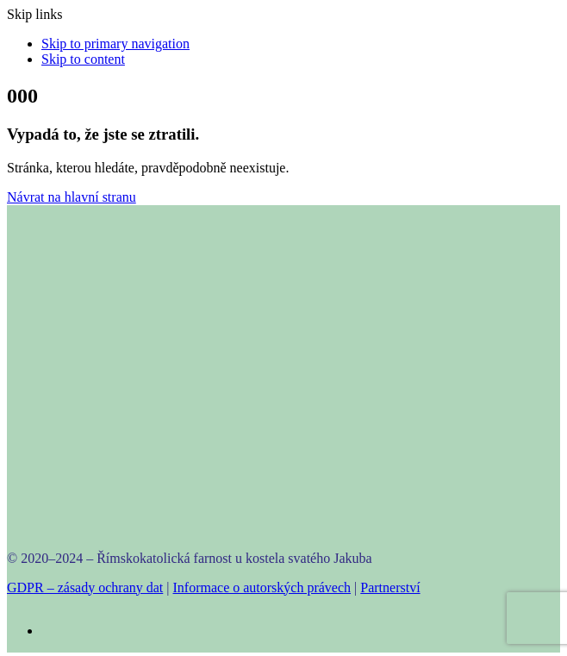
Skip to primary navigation (115, 43)
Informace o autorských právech (262, 587)
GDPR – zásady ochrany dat (85, 587)
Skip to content (83, 59)
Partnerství (390, 587)
